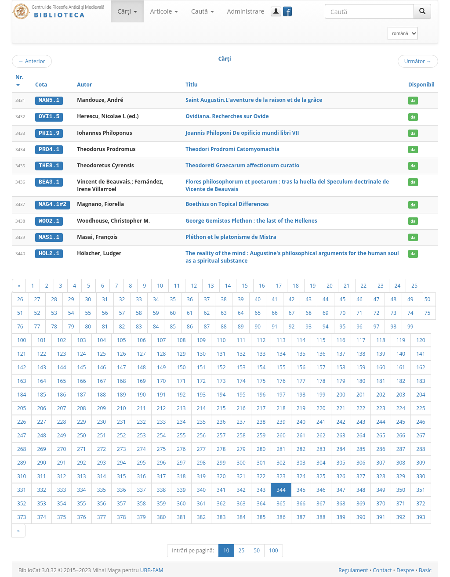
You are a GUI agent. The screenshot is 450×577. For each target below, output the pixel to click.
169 (141, 379)
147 (121, 365)
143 (41, 365)
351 (420, 488)
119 (400, 338)
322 (261, 474)
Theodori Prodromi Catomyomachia (232, 148)
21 (347, 284)
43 (308, 297)
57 (122, 311)
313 (81, 474)
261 (301, 433)
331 (21, 488)
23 (380, 284)
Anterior (31, 61)
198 (301, 393)
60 (173, 311)
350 (400, 488)
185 (41, 393)
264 (360, 433)
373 (21, 515)
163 (21, 379)
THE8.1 (49, 165)
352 (21, 501)
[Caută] (422, 11)
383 (221, 515)
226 (21, 420)
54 (71, 311)
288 (420, 447)
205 (21, 406)
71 (359, 311)
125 (101, 352)
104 (101, 338)
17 (279, 284)
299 (221, 461)
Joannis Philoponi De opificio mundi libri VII (242, 132)
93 (308, 324)
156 (301, 365)
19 (313, 284)
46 (359, 297)
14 (228, 284)
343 (261, 488)
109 (201, 338)
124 (81, 352)
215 (221, 406)
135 (301, 352)
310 (21, 474)
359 (161, 501)
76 (20, 324)
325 (320, 474)
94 (326, 324)
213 (181, 406)
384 (240, 515)
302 (280, 461)
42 (292, 297)
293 (101, 461)
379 (141, 515)
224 (400, 406)
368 (341, 501)
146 (101, 365)
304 (320, 461)
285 (360, 447)
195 (240, 393)
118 (380, 338)
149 (161, 365)
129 (181, 352)
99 (410, 324)
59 (156, 311)
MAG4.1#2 (52, 203)
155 (280, 365)
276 (181, 447)
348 (360, 488)
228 (61, 420)
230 (101, 420)
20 (330, 284)
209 (101, 406)
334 (81, 488)
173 (221, 379)
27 (37, 297)
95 (343, 324)
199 (320, 393)
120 (420, 338)
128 (161, 352)
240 (301, 420)
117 (360, 338)
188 (101, 393)
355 (81, 501)
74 (410, 311)
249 (61, 433)
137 (341, 352)
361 (201, 501)
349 (380, 488)
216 (240, 406)
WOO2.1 (49, 220)
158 (341, 365)
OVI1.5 (49, 116)
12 (194, 284)
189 (121, 393)
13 (211, 284)
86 (190, 324)
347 (341, 488)
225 (420, 406)
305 (341, 461)
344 (280, 488)
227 (41, 420)
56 (105, 311)
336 (121, 488)
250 (81, 433)
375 (61, 515)
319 (201, 474)
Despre (405, 569)
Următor (418, 61)
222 (360, 406)
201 (360, 393)
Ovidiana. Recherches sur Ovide (227, 116)
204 (420, 393)
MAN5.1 (49, 100)
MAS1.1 (49, 236)
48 (393, 297)
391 (380, 515)
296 (161, 461)
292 (81, 461)
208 (81, 406)
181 (380, 379)
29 (71, 297)
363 (240, 501)
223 (380, 406)
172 (201, 379)
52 (37, 311)
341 (221, 488)
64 (241, 311)
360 (181, 501)
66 (275, 311)
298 (201, 461)
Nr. (19, 79)
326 (341, 474)
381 (181, 515)
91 (275, 324)
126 (121, 352)
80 (88, 324)
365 (280, 501)
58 (139, 311)
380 (161, 515)
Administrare (246, 11)
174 (240, 379)
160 (380, 365)
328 (380, 474)
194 (221, 393)
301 (261, 461)
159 (360, 365)
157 (320, 365)
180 (360, 379)
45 (343, 297)
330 (420, 474)
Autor (84, 84)
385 (261, 515)
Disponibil (421, 84)
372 (420, 501)
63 (224, 311)
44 (326, 297)
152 (221, 365)
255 (181, 433)
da (412, 100)
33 (139, 297)
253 (141, 433)
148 (141, 365)
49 (410, 297)
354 (61, 501)
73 (393, 311)
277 (201, 447)
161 (400, 365)
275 (161, 447)
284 (341, 447)
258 (240, 433)
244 (380, 420)
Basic (425, 569)
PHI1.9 (49, 133)
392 (400, 515)
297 (181, 461)
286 (380, 447)
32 (122, 297)
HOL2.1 (49, 252)
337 (141, 488)
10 (160, 284)
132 (240, 352)
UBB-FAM (151, 569)
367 (320, 501)
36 (190, 297)
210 (121, 406)
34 (156, 297)
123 (61, 352)
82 (122, 324)
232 (141, 420)
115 (320, 338)
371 (400, 501)
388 (320, 515)
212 (161, 406)
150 (181, 365)
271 (81, 447)
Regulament (353, 569)
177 (301, 379)
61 (190, 311)
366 (301, 501)
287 (400, 447)
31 (105, 297)
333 (61, 488)
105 (121, 338)
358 (141, 501)
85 (173, 324)
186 (61, 393)
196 (261, 393)
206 (41, 406)
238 (261, 420)
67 (292, 311)
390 (360, 515)
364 (261, 501)
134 (280, 352)
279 (240, 447)
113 (280, 338)
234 (181, 420)
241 (320, 420)
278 (221, 447)
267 (420, 433)
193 (201, 393)
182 (400, 379)
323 (280, 474)
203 (400, 393)
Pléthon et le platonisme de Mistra (230, 235)
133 (261, 352)
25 (414, 284)
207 (61, 406)
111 (240, 338)
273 (121, 447)
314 (101, 474)
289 (21, 461)
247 (21, 433)
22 (364, 284)
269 (41, 447)
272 (101, 447)
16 (262, 284)
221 (341, 406)
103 (81, 338)
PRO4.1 (49, 149)
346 (320, 488)
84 (156, 324)
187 (81, 393)
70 (343, 311)
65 (258, 311)
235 (201, 420)
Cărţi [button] (127, 11)
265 (380, 433)
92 (292, 324)
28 (54, 297)
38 (224, 297)
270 (61, 447)
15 (245, 284)
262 (320, 433)
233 (161, 420)
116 (341, 338)
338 (161, 488)
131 (221, 352)
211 (141, 406)
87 (207, 324)
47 (377, 297)
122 (41, 352)
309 (420, 461)
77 (37, 324)
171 (181, 379)
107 (161, 338)
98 (393, 324)
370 (380, 501)
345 (301, 488)
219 (301, 406)
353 (41, 501)
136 (320, 352)
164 (41, 379)
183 (420, 379)
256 (201, 433)
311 (41, 474)
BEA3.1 (49, 181)
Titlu (191, 84)
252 (121, 433)
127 (141, 352)
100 (21, 338)
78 (54, 324)
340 (201, 488)
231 (121, 420)
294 (121, 461)
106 (141, 338)
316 (141, 474)
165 (61, 379)
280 (261, 447)
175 (261, 379)
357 (121, 501)
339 (181, 488)
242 (341, 420)
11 (177, 284)
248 (41, 433)
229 (81, 420)
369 (360, 501)
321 (240, 474)
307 (380, 461)
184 (21, 393)
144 (61, 365)
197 (280, 393)
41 (275, 297)
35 (173, 297)
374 (41, 515)
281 (280, 447)
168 (121, 379)
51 (20, 311)
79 (71, 324)
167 (101, 379)
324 (301, 474)
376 (81, 515)
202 (380, 393)
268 (21, 447)
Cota (41, 84)
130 (201, 352)
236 (221, 420)
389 (341, 515)
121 (21, 352)
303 (301, 461)
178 (320, 379)
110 (221, 338)
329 (400, 474)
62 (207, 311)
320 (221, 474)
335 (101, 488)
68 (308, 311)
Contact (382, 569)
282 (301, 447)
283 (320, 447)
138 (360, 352)
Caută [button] (202, 11)
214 (201, 406)
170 (161, 379)
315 (121, 474)
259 (261, 433)
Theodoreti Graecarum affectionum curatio (242, 164)
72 (377, 311)
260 (280, 433)
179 (341, 379)
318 (181, 474)
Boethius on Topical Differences (227, 203)
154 (261, 365)
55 (88, 311)
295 (141, 461)
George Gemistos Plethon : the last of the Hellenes (251, 219)
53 (54, 311)
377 (101, 515)
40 (258, 297)
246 (420, 420)
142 (21, 365)
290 (41, 461)
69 (326, 311)
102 (61, 338)
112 (261, 338)
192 (181, 393)
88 (224, 324)
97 (377, 324)
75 (428, 311)
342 (240, 488)
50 (428, 297)
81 (105, 324)
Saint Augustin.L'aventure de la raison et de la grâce (253, 100)
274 (141, 447)
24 (398, 284)
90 (258, 324)
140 (400, 352)
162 (420, 365)
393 (420, 515)
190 (141, 393)
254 (161, 433)
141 (420, 352)
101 (41, 338)
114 (301, 338)
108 (181, 338)
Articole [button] (164, 11)
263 (341, 433)
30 (88, 297)
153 (240, 365)
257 (221, 433)
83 (139, 324)
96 (359, 324)
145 (81, 365)
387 (301, 515)
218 (280, 406)
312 (61, 474)
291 (61, 461)
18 (296, 284)
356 (101, 501)
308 (400, 461)
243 (360, 420)
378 (121, 515)
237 (240, 420)
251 (101, 433)
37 (207, 297)
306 (360, 461)
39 (241, 297)
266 (400, 433)
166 (81, 379)
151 (201, 365)
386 (280, 515)
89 (241, 324)
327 (360, 474)
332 (41, 488)
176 (280, 379)
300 (240, 461)
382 (201, 515)
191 (161, 393)
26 (20, 297)
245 (400, 420)
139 (380, 352)
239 (280, 420)
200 (341, 393)
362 (221, 501)
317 (161, 474)
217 (261, 406)
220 (320, 406)
